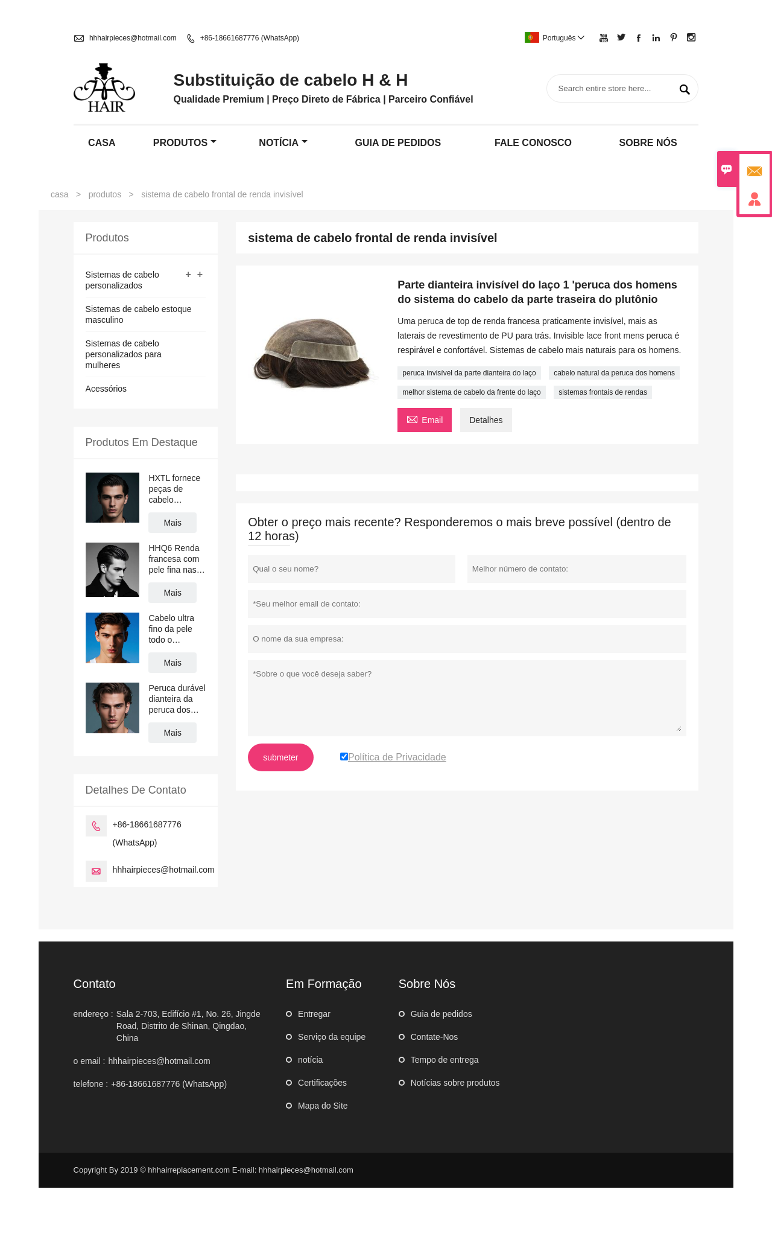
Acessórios (106, 388)
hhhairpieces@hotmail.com (133, 38)
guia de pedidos (398, 143)
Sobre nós (648, 143)
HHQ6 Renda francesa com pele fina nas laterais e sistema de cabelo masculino (173, 559)
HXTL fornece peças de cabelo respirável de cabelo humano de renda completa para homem (175, 489)
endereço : (93, 1014)
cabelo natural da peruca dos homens (614, 373)
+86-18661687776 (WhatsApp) (249, 38)
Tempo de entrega (445, 1060)
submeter (280, 757)
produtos (185, 143)
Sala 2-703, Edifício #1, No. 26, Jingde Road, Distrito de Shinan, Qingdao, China (188, 1026)
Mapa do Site (323, 1105)
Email (425, 418)
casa (101, 143)
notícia (283, 143)
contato (95, 983)
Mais (172, 522)
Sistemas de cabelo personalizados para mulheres (124, 354)
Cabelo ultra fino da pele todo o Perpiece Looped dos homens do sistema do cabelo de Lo (172, 629)
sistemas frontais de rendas (602, 392)
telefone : (91, 1084)
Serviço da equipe (331, 1037)
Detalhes (485, 420)
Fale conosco (533, 143)
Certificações (322, 1083)
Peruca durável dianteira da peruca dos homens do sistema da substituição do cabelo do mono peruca (176, 699)
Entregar (314, 1014)
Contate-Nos (434, 1037)
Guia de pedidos (441, 1014)
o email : (90, 1061)
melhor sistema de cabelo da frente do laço (471, 392)
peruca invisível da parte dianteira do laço (469, 373)
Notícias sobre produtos (455, 1083)
